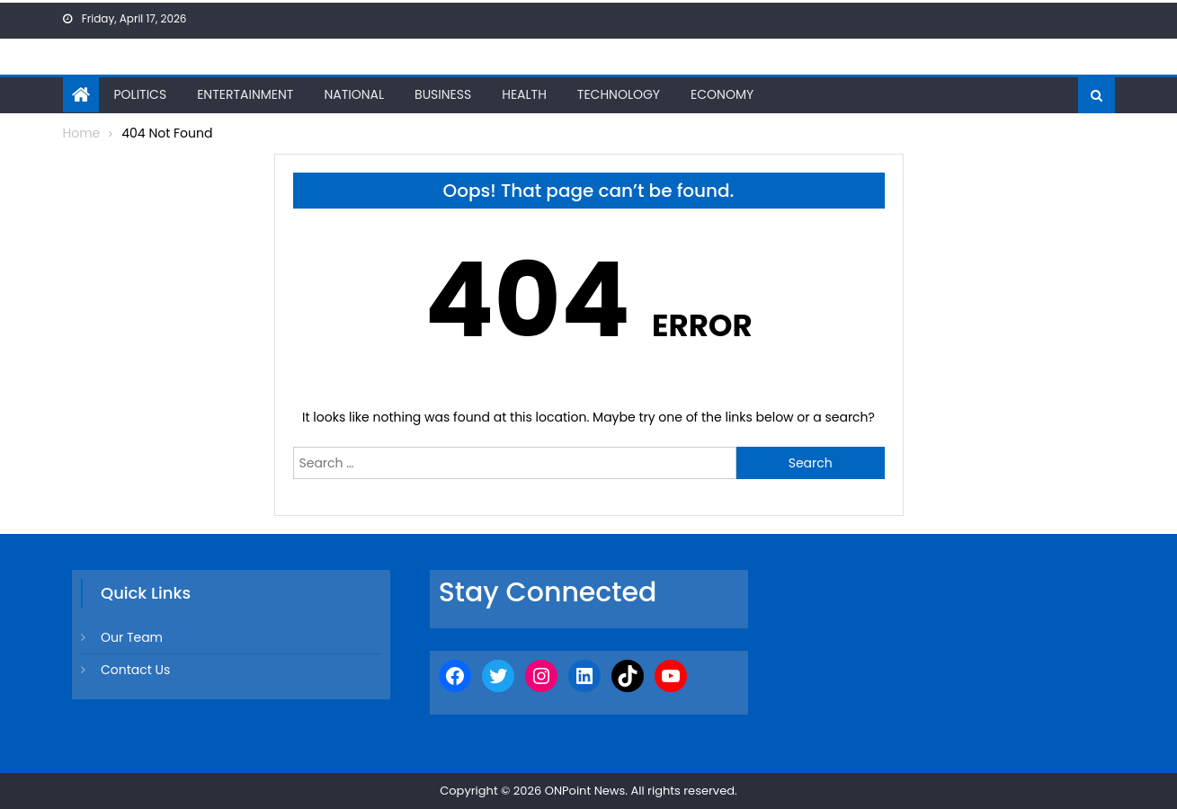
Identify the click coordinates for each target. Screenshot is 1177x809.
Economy (722, 94)
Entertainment (245, 94)
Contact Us (135, 670)
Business (443, 94)
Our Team (132, 637)
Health (524, 94)
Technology (618, 94)
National (354, 94)
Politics (140, 94)
